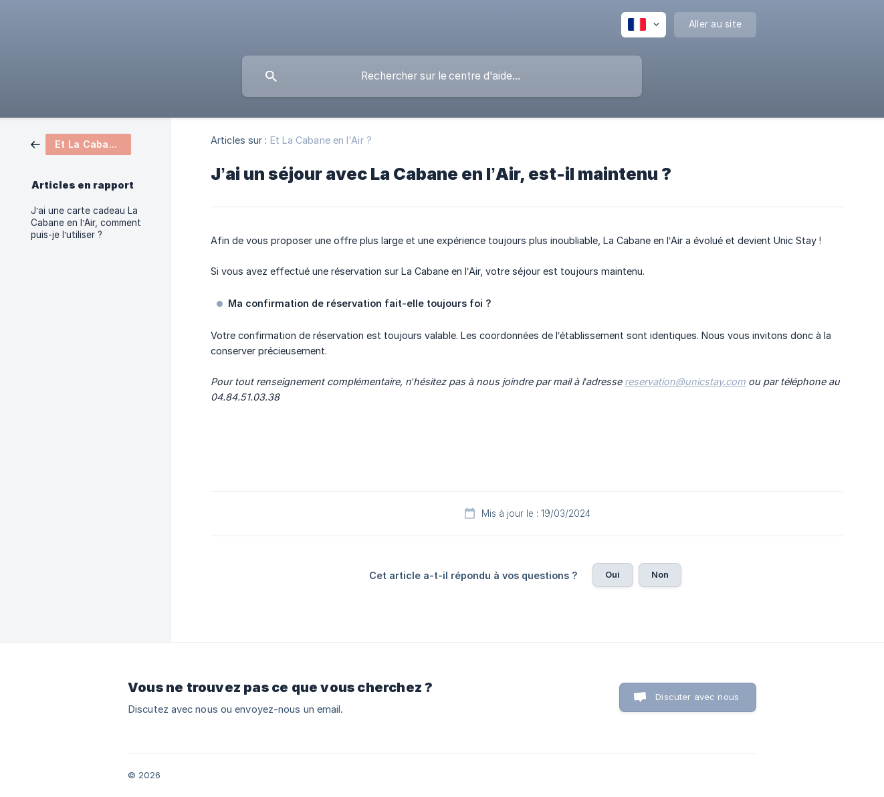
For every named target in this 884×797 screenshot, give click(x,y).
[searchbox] (442, 76)
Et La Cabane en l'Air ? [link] (321, 140)
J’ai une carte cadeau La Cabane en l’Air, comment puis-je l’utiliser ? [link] (86, 222)
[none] (643, 24)
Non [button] (660, 574)
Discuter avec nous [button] (697, 696)
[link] (81, 143)
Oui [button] (612, 574)
